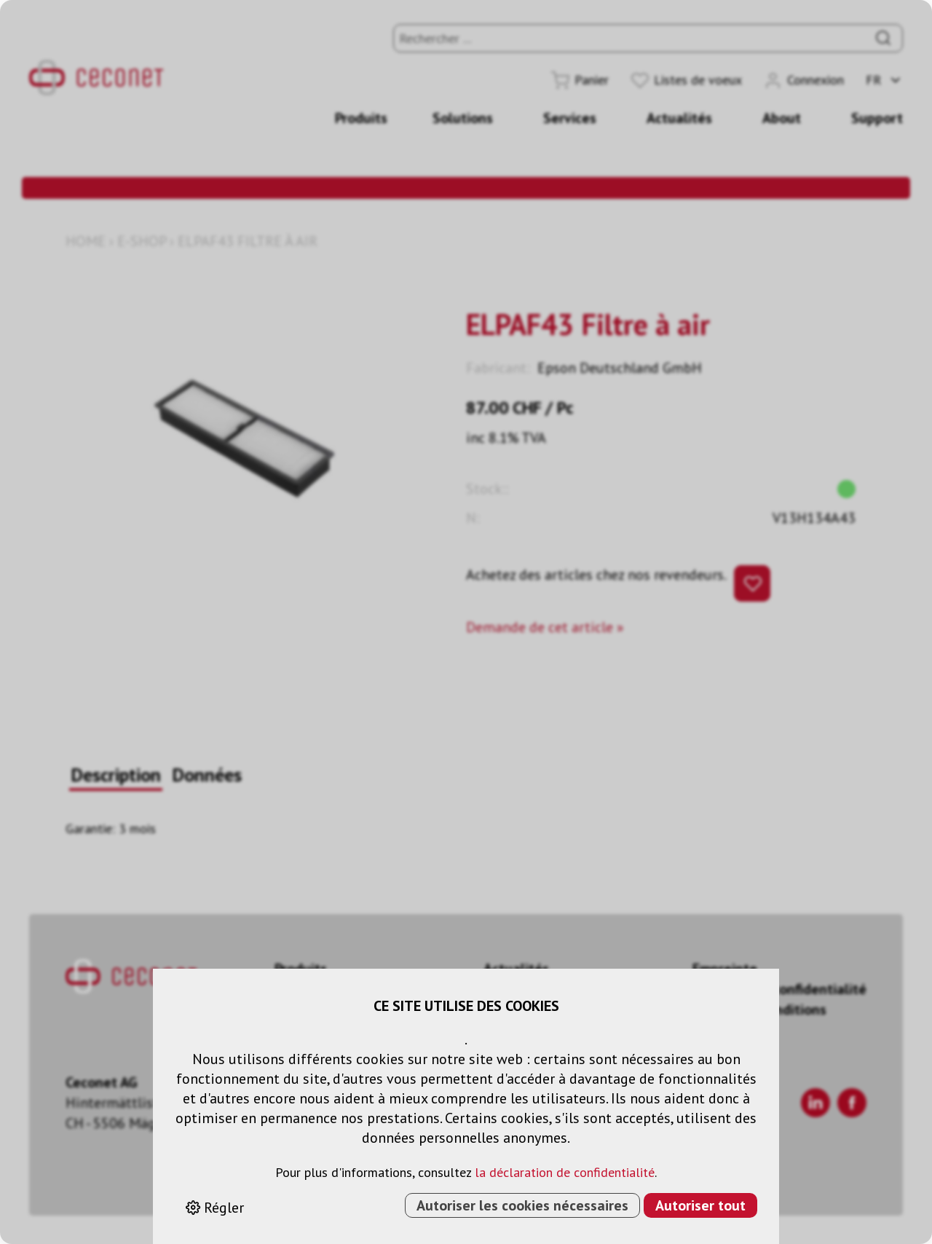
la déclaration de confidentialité (565, 1172)
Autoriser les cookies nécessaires (522, 1205)
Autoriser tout (700, 1205)
